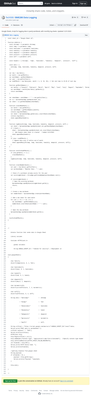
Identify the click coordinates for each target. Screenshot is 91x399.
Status (27, 390)
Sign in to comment (66, 381)
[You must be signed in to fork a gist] (84, 17)
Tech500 (10, 17)
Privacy (16, 390)
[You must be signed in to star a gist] (75, 17)
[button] (75, 25)
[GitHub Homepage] (39, 393)
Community (34, 390)
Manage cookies (54, 390)
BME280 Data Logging (26, 17)
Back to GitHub (57, 3)
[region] (45, 206)
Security (21, 390)
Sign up (83, 3)
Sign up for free (10, 381)
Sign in (75, 3)
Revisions (17, 25)
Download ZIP (84, 25)
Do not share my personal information (72, 390)
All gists (47, 3)
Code (5, 25)
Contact (46, 390)
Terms (10, 390)
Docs (40, 390)
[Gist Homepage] (10, 3)
